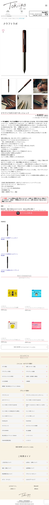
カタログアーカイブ (30, 479)
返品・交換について (6, 468)
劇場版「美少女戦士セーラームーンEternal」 (11, 386)
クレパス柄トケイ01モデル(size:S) (33, 400)
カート (21, 13)
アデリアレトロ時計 (6, 371)
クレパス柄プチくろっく (7, 416)
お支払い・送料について (31, 462)
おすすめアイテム (12, 486)
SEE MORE (24, 347)
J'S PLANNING (5, 430)
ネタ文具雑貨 (5, 381)
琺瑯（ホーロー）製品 (30, 366)
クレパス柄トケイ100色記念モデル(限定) (10, 411)
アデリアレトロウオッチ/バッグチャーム (34, 395)
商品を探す (36, 486)
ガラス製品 (4, 366)
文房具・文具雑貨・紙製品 (10, 18)
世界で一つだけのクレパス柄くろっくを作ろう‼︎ (35, 405)
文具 (17, 18)
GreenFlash (28, 420)
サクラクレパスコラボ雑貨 (31, 425)
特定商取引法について (7, 473)
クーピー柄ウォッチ (30, 416)
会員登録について (30, 468)
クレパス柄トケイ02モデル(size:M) (9, 404)
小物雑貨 (28, 381)
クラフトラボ (21, 18)
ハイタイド (28, 440)
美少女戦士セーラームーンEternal (9, 435)
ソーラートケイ (29, 435)
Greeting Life (4, 420)
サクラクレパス (5, 425)
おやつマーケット (6, 400)
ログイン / (8, 13)
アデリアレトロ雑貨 (30, 371)
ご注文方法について (6, 462)
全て (2, 18)
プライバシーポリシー (31, 473)
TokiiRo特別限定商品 (6, 440)
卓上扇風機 (28, 430)
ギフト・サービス (6, 479)
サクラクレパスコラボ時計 (7, 376)
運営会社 (36, 488)
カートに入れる (24, 213)
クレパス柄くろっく (30, 411)
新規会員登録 (7, 14)
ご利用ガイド (13, 488)
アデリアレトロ (5, 395)
